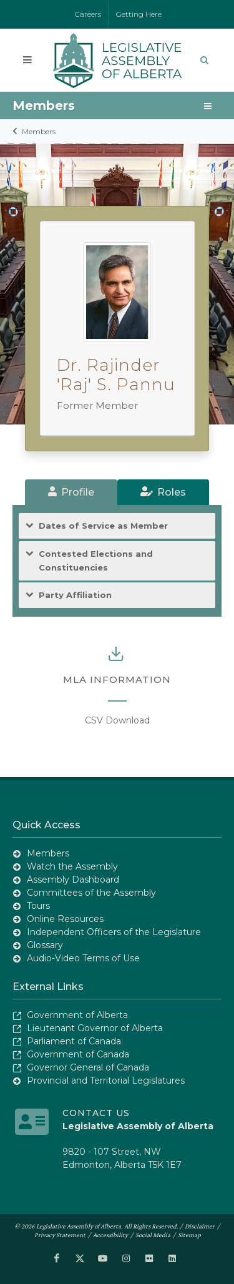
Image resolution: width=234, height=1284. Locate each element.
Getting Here (139, 14)
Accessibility (110, 1234)
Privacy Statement (59, 1234)
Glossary (45, 945)
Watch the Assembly (72, 866)
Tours (38, 905)
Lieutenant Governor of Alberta (95, 1028)
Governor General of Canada (88, 1067)
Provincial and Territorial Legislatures (106, 1080)
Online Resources (65, 918)
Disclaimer (200, 1226)
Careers (88, 14)
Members (39, 131)
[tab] (71, 492)
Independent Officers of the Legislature (114, 932)
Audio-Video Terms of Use (83, 958)
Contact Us (96, 1113)
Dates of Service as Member (103, 526)
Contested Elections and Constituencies (96, 560)
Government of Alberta (77, 1015)
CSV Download (117, 720)
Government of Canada (78, 1054)
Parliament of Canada (74, 1041)
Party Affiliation (75, 595)
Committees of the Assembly (91, 892)
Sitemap (189, 1234)
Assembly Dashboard (73, 879)
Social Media (152, 1234)
